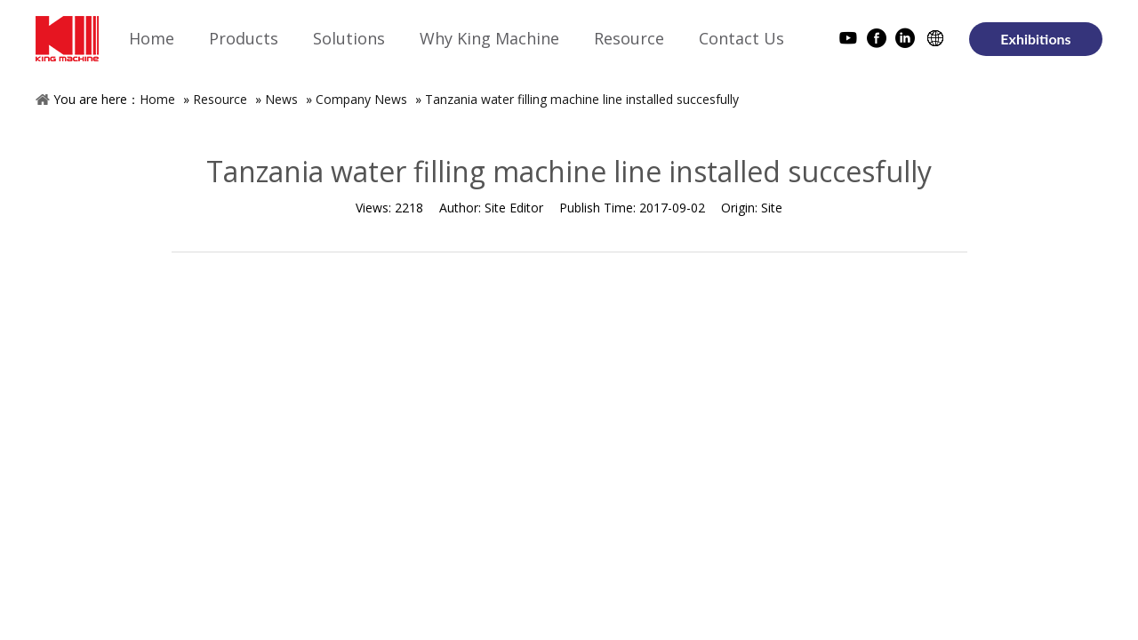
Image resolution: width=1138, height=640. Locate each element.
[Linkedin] (905, 40)
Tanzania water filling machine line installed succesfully (582, 99)
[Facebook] (876, 40)
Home (157, 99)
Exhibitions (1035, 38)
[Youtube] (848, 40)
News (281, 99)
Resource (220, 99)
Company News (361, 99)
